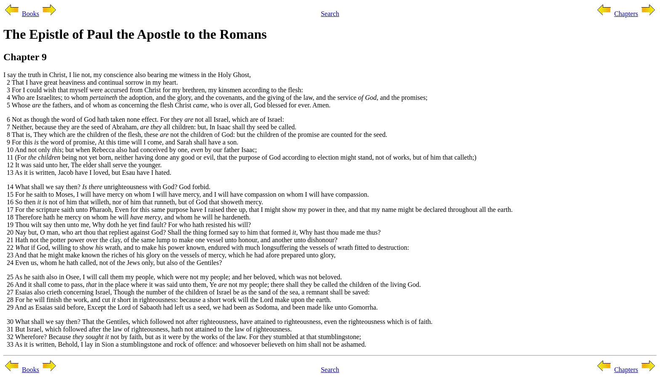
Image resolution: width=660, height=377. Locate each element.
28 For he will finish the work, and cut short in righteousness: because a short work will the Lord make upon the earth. (167, 299)
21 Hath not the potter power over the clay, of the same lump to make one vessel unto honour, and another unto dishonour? (170, 239)
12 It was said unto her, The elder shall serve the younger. (82, 164)
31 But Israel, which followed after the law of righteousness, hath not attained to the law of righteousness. (147, 329)
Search (330, 13)
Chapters (626, 13)
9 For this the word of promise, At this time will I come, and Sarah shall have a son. (120, 142)
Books (30, 13)
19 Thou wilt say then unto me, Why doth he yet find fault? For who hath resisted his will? (127, 224)
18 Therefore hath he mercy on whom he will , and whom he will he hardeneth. (126, 217)
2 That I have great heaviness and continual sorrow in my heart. (90, 82)
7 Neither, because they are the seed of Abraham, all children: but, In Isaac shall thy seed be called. (149, 127)
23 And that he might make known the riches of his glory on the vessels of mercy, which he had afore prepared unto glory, (169, 255)
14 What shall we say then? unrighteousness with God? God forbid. (106, 186)
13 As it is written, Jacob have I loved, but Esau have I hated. (87, 172)
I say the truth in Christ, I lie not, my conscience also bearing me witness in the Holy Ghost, (127, 74)
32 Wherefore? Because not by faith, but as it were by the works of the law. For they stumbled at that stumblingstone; (182, 336)
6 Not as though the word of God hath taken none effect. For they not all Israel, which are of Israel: (143, 119)
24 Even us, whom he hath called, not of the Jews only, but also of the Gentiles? (112, 262)
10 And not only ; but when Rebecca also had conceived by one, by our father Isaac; (130, 149)
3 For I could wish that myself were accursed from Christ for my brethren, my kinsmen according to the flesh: (153, 90)
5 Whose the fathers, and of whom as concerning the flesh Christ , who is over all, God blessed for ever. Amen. (166, 105)
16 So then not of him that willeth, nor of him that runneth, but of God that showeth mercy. (133, 202)
